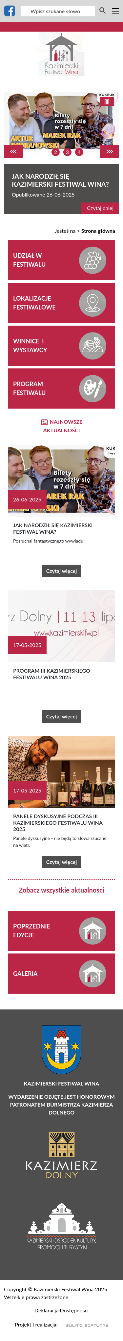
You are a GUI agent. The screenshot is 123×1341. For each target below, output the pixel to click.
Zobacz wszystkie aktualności (61, 890)
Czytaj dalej (100, 208)
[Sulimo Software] (83, 1325)
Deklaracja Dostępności (61, 1310)
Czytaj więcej (61, 571)
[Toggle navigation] (115, 11)
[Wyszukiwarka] (57, 11)
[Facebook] (9, 10)
